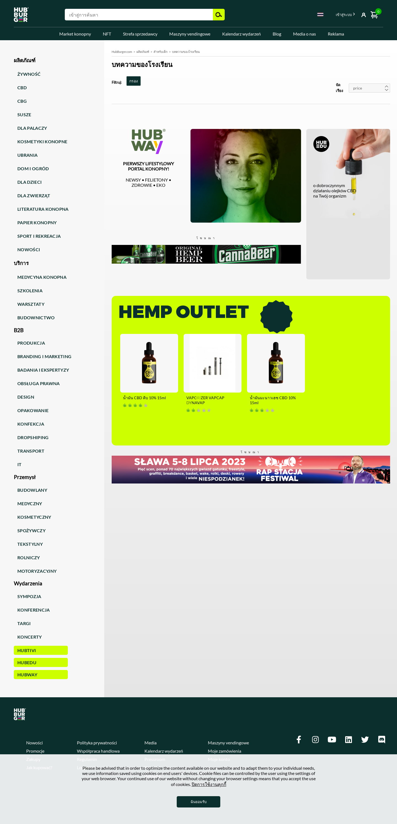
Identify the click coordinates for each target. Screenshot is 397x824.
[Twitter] (365, 739)
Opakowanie (33, 410)
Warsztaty (30, 304)
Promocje (35, 750)
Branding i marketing (44, 356)
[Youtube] (331, 739)
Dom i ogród (33, 168)
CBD (22, 87)
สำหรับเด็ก (161, 51)
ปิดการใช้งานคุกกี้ (209, 784)
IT (19, 464)
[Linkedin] (348, 739)
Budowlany (32, 490)
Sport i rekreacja (39, 236)
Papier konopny (37, 222)
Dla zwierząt (33, 195)
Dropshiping (33, 437)
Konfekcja (30, 423)
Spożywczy (31, 530)
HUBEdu (26, 662)
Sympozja (29, 596)
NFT (107, 33)
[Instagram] (315, 739)
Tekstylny (30, 544)
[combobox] (320, 15)
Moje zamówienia (224, 750)
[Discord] (381, 739)
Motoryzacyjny (37, 571)
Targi (24, 623)
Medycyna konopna (41, 277)
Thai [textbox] (320, 14)
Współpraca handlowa (98, 750)
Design (25, 396)
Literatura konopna (43, 209)
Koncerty (29, 636)
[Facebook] (298, 739)
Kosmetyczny (34, 517)
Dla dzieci (29, 182)
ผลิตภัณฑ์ (142, 51)
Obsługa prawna (38, 383)
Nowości (28, 249)
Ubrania (27, 155)
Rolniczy (28, 557)
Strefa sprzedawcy (140, 33)
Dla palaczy (32, 128)
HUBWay (27, 674)
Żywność (29, 74)
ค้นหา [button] (219, 14)
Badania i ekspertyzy (43, 369)
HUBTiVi (26, 650)
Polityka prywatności (97, 742)
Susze (24, 114)
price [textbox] (357, 88)
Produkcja (31, 342)
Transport (30, 450)
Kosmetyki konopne (42, 141)
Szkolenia (29, 290)
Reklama (336, 33)
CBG (22, 101)
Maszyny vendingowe (189, 33)
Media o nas (304, 33)
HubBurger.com (122, 51)
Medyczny (29, 503)
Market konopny (75, 33)
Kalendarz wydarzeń (241, 33)
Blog (277, 33)
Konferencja (33, 609)
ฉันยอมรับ (198, 801)
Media (150, 742)
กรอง (133, 81)
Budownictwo (36, 317)
